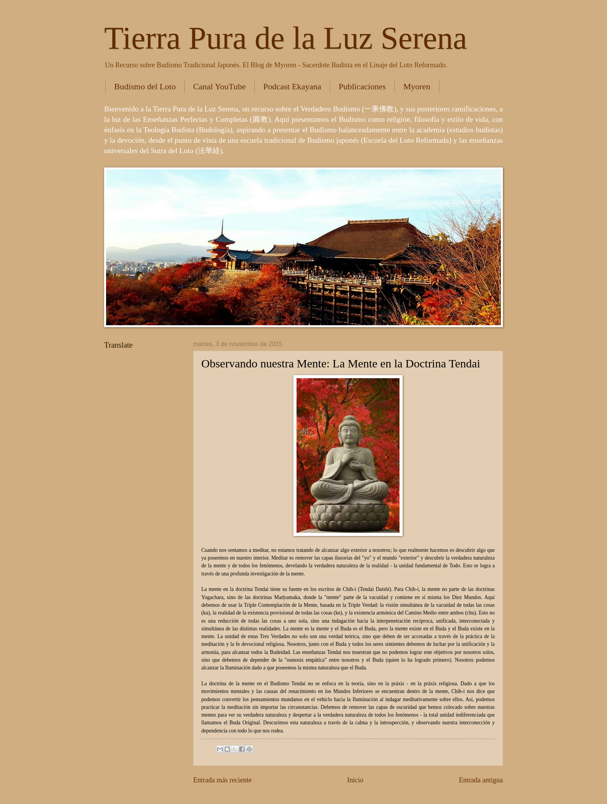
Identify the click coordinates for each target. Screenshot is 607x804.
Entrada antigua (481, 780)
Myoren (416, 86)
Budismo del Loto (145, 86)
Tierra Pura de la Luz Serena (285, 38)
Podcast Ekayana (292, 86)
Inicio (355, 780)
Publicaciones (362, 86)
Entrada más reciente (222, 780)
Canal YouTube (219, 86)
